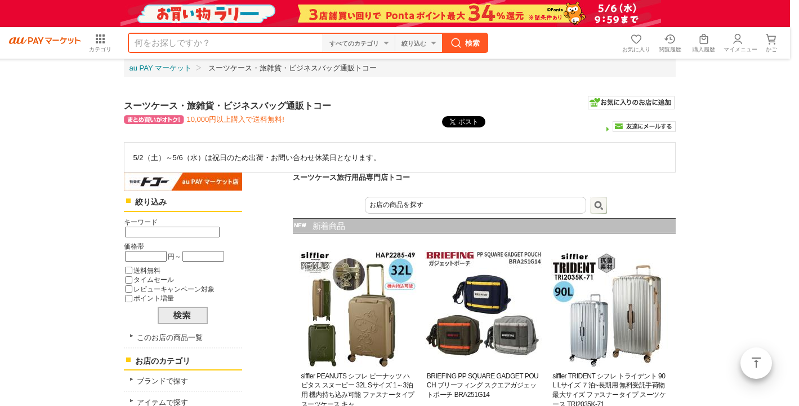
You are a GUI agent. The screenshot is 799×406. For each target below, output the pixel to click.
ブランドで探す (162, 381)
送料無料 (146, 270)
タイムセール (153, 279)
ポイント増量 (153, 298)
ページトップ (756, 363)
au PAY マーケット (161, 68)
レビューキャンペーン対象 (174, 289)
